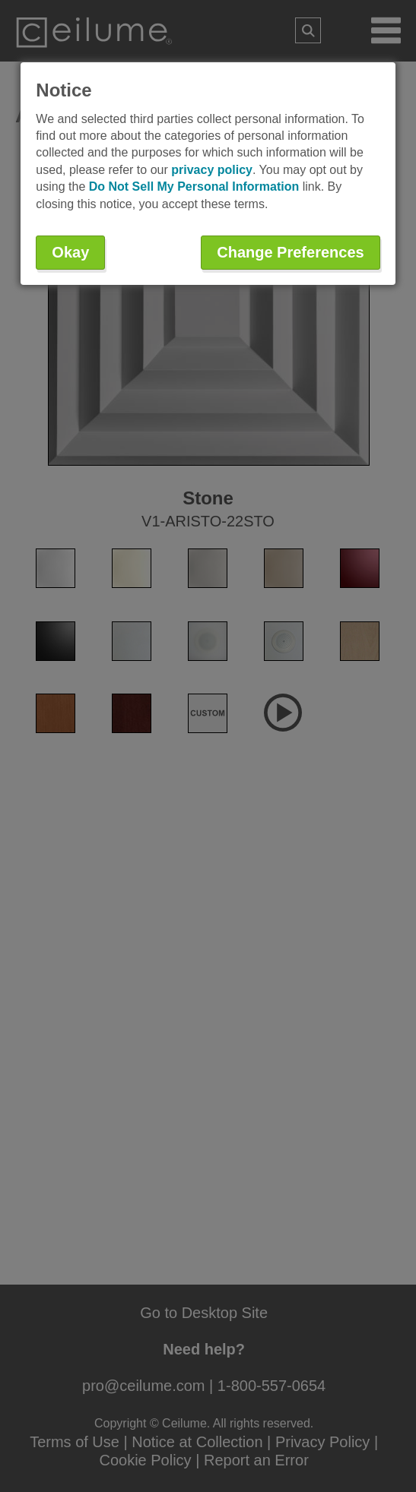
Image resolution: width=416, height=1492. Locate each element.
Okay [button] (70, 252)
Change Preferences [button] (290, 252)
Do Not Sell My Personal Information (194, 186)
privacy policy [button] (211, 169)
